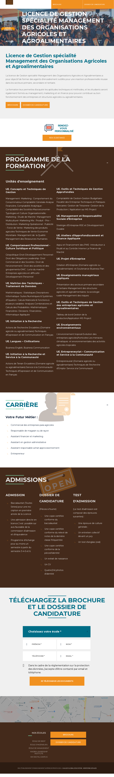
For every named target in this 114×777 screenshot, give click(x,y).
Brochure (57, 4)
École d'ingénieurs (38, 744)
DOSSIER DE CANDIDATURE (40, 105)
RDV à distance (57, 137)
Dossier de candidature (94, 4)
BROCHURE (14, 105)
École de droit (38, 741)
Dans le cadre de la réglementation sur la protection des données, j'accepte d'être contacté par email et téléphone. (58, 668)
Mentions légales (90, 768)
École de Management (39, 748)
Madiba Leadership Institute (39, 752)
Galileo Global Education (72, 768)
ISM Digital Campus (38, 756)
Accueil (10, 41)
